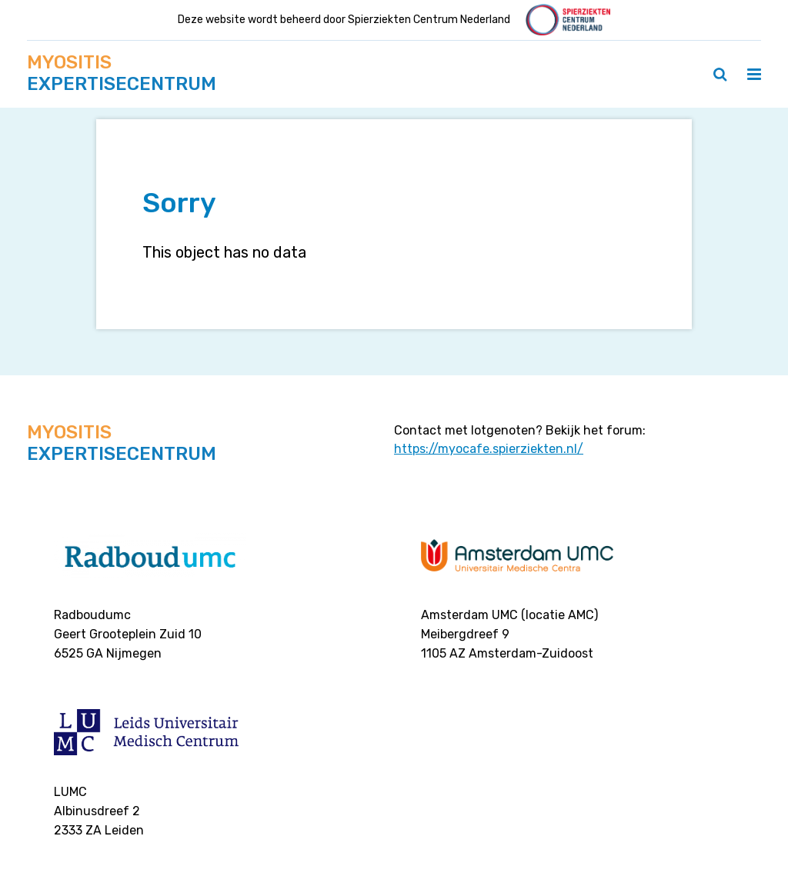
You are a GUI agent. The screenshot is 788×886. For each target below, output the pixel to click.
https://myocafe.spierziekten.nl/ (488, 448)
